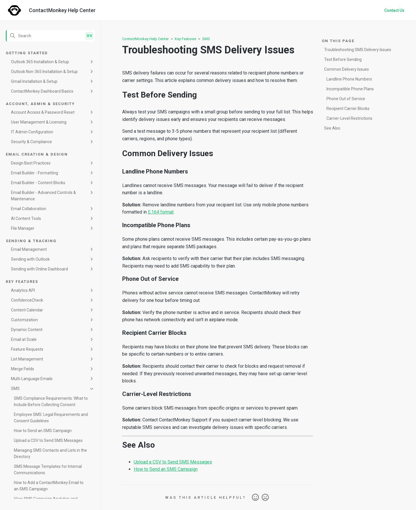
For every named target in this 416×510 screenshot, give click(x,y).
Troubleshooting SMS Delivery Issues (357, 49)
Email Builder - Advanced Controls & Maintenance (43, 195)
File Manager (22, 228)
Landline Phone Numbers (349, 79)
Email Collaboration (28, 208)
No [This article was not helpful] (265, 498)
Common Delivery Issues (346, 69)
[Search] (50, 36)
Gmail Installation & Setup (34, 81)
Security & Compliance (31, 141)
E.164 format (161, 212)
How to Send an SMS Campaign (43, 430)
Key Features (185, 39)
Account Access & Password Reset (43, 112)
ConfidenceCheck (27, 300)
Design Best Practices (31, 163)
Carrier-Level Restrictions (349, 118)
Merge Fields (22, 369)
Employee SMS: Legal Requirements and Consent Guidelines (51, 417)
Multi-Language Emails (32, 378)
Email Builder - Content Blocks (38, 182)
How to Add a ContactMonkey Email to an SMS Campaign (48, 485)
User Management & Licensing (38, 122)
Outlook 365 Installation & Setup (40, 61)
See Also (332, 128)
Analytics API (23, 290)
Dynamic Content (26, 329)
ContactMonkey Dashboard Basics (42, 91)
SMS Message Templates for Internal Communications (48, 469)
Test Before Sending (343, 59)
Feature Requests (27, 349)
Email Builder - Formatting (34, 173)
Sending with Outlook (30, 259)
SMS (15, 388)
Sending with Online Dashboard (39, 269)
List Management (27, 359)
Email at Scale (24, 339)
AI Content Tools (26, 218)
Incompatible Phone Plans (350, 89)
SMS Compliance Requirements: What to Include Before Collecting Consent (51, 401)
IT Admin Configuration (32, 132)
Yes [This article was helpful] (255, 498)
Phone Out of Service (345, 98)
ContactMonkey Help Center (145, 39)
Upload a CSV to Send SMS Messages (48, 440)
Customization (24, 319)
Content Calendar (27, 310)
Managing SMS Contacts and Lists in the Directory (50, 453)
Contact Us (394, 10)
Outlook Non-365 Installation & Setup (44, 71)
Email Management (29, 249)
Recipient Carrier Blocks (347, 108)
